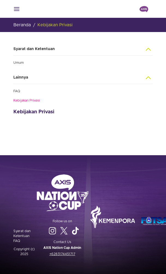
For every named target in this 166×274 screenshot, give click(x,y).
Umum (18, 62)
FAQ (16, 91)
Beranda (22, 25)
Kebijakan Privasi (55, 25)
